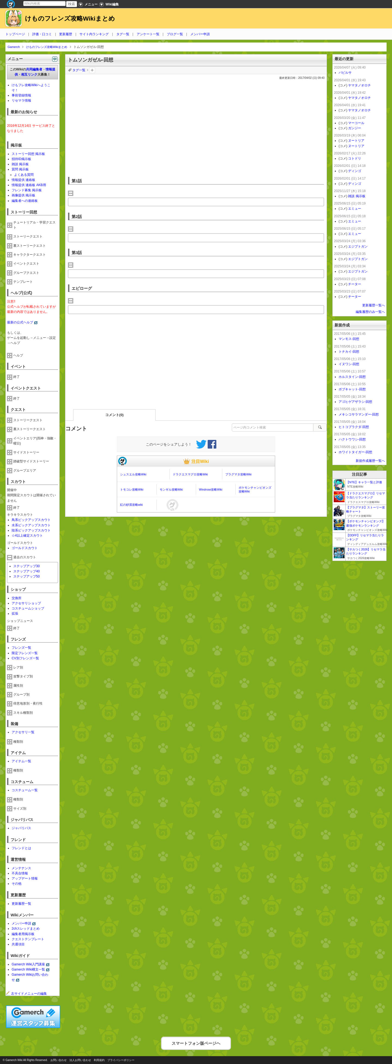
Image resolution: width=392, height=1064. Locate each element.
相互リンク (29, 74)
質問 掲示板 (20, 169)
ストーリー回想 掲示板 (28, 154)
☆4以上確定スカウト (27, 535)
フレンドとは (21, 848)
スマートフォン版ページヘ (196, 1042)
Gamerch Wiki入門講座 (28, 964)
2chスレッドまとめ (26, 928)
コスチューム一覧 (25, 790)
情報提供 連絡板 (23, 180)
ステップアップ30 (26, 566)
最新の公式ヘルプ (20, 322)
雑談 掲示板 (20, 164)
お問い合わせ (58, 1060)
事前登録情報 (21, 95)
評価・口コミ (42, 34)
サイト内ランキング (94, 34)
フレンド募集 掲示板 (27, 190)
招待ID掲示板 (21, 159)
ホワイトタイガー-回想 (355, 452)
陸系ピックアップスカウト (31, 530)
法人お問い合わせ (80, 1060)
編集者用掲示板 (23, 934)
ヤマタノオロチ (359, 85)
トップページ (15, 34)
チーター (354, 284)
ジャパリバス (21, 828)
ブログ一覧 (175, 34)
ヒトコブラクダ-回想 (354, 427)
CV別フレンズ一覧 (25, 658)
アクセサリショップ (26, 603)
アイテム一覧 (21, 761)
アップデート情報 (25, 878)
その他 (16, 883)
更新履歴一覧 (21, 904)
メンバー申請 (200, 34)
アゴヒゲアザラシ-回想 (355, 402)
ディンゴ (354, 171)
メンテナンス (21, 868)
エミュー (354, 208)
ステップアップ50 (26, 576)
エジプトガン (358, 246)
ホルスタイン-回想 (352, 377)
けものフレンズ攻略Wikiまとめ (70, 18)
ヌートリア (356, 140)
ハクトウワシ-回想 (352, 439)
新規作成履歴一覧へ (370, 461)
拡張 (15, 613)
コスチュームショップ (28, 608)
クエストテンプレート (28, 939)
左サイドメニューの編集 (26, 993)
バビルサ (345, 72)
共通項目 (18, 944)
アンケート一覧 (148, 34)
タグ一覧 (122, 34)
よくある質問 (24, 175)
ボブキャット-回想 (352, 389)
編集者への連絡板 (25, 201)
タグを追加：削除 (92, 70)
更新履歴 (65, 34)
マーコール (356, 123)
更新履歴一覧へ (373, 305)
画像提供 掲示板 (23, 195)
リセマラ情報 (21, 100)
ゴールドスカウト (25, 548)
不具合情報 (20, 873)
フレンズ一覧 (21, 648)
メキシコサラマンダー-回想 (359, 414)
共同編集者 (34, 69)
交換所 (16, 598)
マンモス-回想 (349, 339)
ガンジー (354, 128)
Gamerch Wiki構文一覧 (28, 969)
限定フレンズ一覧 (25, 653)
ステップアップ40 (26, 571)
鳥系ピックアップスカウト (31, 520)
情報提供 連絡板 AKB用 (29, 185)
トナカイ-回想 (349, 351)
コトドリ (354, 158)
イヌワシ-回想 (349, 364)
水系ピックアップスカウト (31, 525)
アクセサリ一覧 (23, 732)
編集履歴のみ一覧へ (370, 312)
